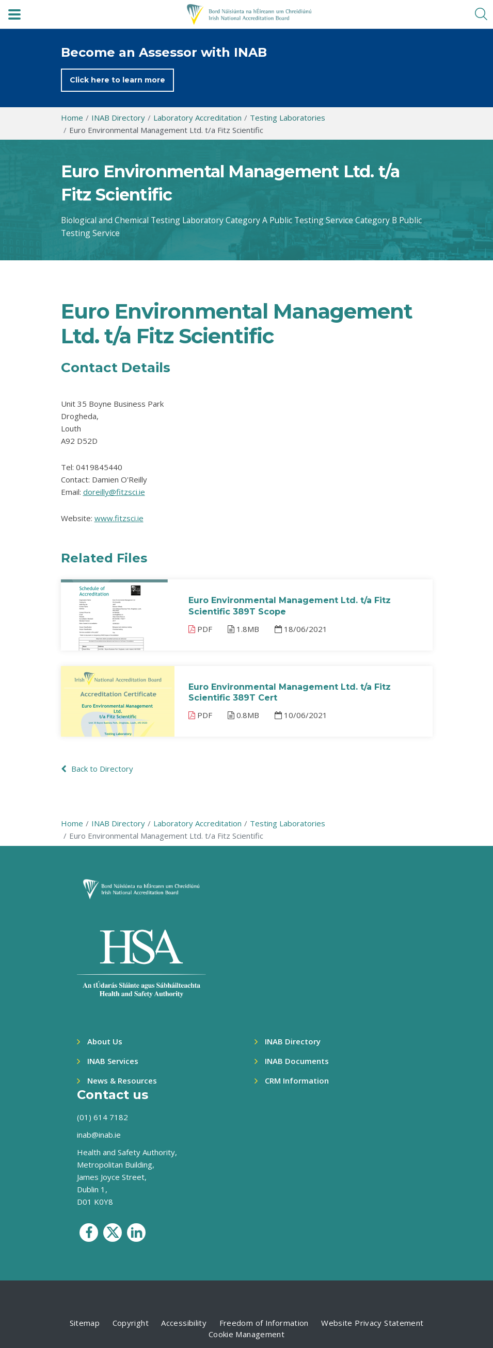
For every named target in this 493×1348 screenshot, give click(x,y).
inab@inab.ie (99, 1134)
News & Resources (122, 1080)
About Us (104, 1041)
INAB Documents (297, 1061)
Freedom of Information (264, 1323)
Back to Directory (97, 768)
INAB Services (112, 1061)
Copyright (131, 1323)
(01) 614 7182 (102, 1117)
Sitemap (85, 1323)
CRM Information (297, 1080)
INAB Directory (293, 1041)
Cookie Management (246, 1334)
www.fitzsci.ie (119, 518)
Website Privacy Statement (372, 1323)
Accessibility (183, 1323)
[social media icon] (88, 1232)
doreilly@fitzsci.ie (114, 492)
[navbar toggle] (14, 14)
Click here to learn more (117, 80)
